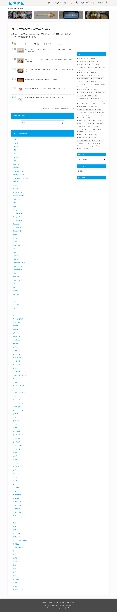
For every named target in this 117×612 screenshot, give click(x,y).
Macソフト (16, 305)
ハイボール (16, 431)
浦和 (14, 530)
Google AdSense (18, 213)
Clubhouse (16, 199)
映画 (14, 523)
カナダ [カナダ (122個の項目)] (92, 59)
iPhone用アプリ (18, 266)
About (45, 602)
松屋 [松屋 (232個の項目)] (81, 109)
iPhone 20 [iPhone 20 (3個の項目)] (82, 89)
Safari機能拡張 (18, 319)
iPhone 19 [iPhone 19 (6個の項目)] (94, 87)
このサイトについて (19, 393)
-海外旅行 (16, 157)
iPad (14, 252)
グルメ (15, 382)
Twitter (15, 329)
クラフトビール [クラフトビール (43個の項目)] (95, 64)
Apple (15, 185)
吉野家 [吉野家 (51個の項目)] (92, 112)
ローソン (16, 477)
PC (14, 315)
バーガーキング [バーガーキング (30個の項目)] (97, 115)
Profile (50, 602)
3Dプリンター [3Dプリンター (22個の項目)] (83, 149)
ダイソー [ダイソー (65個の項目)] (82, 134)
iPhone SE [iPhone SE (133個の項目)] (93, 89)
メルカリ (16, 456)
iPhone (15, 259)
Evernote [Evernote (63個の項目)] (94, 61)
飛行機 (15, 583)
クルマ (15, 379)
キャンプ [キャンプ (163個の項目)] (98, 123)
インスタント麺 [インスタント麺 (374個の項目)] (95, 129)
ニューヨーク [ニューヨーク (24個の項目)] (92, 67)
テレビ (15, 417)
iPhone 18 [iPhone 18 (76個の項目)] (83, 87)
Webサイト (16, 336)
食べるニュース (18, 590)
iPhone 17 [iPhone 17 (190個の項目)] (100, 84)
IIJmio (15, 238)
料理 (14, 516)
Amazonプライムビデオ (21, 178)
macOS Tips (17, 301)
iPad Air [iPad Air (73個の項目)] (82, 95)
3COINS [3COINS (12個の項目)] (92, 134)
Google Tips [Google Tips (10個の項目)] (98, 140)
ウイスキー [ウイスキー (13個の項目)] (92, 70)
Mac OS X (16, 291)
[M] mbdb (66, 608)
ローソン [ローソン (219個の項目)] (98, 120)
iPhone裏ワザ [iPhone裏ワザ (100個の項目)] (84, 78)
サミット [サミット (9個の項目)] (94, 137)
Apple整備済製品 (18, 196)
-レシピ (15, 143)
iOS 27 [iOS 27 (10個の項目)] (91, 92)
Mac (14, 287)
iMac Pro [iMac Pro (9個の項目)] (94, 106)
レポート (16, 470)
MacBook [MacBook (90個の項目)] (96, 98)
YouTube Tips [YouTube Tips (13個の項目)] (84, 143)
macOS (15, 298)
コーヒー (16, 389)
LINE (14, 284)
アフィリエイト (18, 354)
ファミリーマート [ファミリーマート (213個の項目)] (85, 120)
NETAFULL (56, 605)
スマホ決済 (16, 407)
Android (16, 182)
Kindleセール (17, 277)
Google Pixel (17, 220)
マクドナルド (17, 449)
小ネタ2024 (17, 505)
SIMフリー (16, 326)
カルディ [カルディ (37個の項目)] (92, 132)
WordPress (16, 340)
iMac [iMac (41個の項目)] (81, 104)
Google (15, 210)
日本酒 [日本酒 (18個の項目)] (82, 70)
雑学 (14, 569)
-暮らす (15, 150)
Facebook (16, 206)
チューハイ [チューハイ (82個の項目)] (83, 61)
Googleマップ (17, 227)
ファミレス (16, 438)
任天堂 (15, 481)
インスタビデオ (18, 358)
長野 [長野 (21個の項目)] (102, 67)
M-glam (60, 608)
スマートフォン (18, 403)
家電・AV (16, 498)
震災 (14, 576)
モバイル (16, 460)
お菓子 (15, 368)
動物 (14, 484)
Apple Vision (17, 189)
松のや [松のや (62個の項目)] (90, 109)
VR (14, 333)
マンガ (15, 452)
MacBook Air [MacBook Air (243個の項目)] (84, 101)
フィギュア (16, 442)
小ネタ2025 (17, 509)
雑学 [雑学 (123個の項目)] (95, 81)
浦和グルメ (16, 533)
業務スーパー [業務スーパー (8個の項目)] (83, 137)
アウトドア (16, 351)
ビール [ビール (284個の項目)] (82, 59)
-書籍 (14, 154)
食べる (15, 586)
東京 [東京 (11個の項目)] (94, 73)
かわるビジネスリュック (21, 375)
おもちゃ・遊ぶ (18, 365)
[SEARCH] (107, 3)
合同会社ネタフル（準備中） (67, 602)
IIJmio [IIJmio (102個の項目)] (101, 146)
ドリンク (16, 421)
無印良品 (16, 544)
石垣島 (15, 558)
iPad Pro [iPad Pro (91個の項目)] (101, 92)
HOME (11, 8)
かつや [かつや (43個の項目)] (99, 109)
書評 (14, 526)
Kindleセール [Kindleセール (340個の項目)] (84, 81)
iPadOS (15, 256)
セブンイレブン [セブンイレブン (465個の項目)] (84, 118)
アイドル (16, 347)
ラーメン (16, 463)
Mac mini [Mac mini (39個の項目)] (91, 104)
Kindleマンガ (17, 280)
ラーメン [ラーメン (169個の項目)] (82, 129)
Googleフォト (17, 224)
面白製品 (16, 579)
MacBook (16, 294)
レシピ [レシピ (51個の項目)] (82, 126)
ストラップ (16, 400)
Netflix (15, 308)
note (14, 312)
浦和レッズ (16, 537)
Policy (56, 602)
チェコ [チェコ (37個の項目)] (82, 67)
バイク (15, 428)
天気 (14, 491)
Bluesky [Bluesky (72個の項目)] (82, 146)
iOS (14, 249)
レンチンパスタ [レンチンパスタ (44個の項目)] (93, 126)
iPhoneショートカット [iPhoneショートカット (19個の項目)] (86, 84)
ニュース (16, 424)
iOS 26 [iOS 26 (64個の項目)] (82, 92)
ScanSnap (16, 322)
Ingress (15, 242)
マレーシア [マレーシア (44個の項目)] (83, 64)
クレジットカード (18, 386)
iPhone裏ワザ (17, 270)
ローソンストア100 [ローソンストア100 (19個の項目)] (85, 123)
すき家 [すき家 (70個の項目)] (101, 112)
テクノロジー (17, 414)
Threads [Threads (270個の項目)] (96, 143)
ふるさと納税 (17, 445)
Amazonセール (18, 171)
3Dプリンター (17, 164)
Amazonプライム (18, 175)
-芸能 (14, 161)
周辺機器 (16, 488)
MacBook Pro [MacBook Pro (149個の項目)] (97, 101)
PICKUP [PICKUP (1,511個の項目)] (95, 75)
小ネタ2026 (17, 512)
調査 (14, 565)
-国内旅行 (16, 146)
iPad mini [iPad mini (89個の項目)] (93, 95)
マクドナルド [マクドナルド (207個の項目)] (84, 115)
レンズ (15, 474)
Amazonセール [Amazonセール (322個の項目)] (98, 78)
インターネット (18, 361)
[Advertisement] (91, 37)
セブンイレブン (18, 410)
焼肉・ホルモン (18, 547)
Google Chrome (18, 217)
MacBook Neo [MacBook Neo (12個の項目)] (84, 73)
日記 (14, 519)
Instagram (16, 245)
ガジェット (16, 372)
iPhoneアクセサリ (19, 263)
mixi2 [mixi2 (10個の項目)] (92, 146)
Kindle (15, 273)
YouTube (16, 343)
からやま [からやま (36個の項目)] (82, 112)
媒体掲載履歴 (17, 495)
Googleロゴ (17, 231)
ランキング (16, 467)
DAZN (15, 203)
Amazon (16, 168)
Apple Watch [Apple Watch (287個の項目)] (84, 98)
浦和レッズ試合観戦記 (20, 540)
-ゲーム (15, 139)
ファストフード (18, 435)
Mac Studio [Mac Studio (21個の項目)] (83, 106)
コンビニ (16, 396)
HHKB (15, 234)
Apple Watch (17, 192)
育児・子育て (17, 562)
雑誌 (14, 572)
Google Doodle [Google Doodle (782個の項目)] (84, 140)
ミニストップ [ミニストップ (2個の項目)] (83, 75)
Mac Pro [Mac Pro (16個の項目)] (101, 104)
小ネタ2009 (17, 502)
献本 (14, 555)
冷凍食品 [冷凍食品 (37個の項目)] (82, 132)
